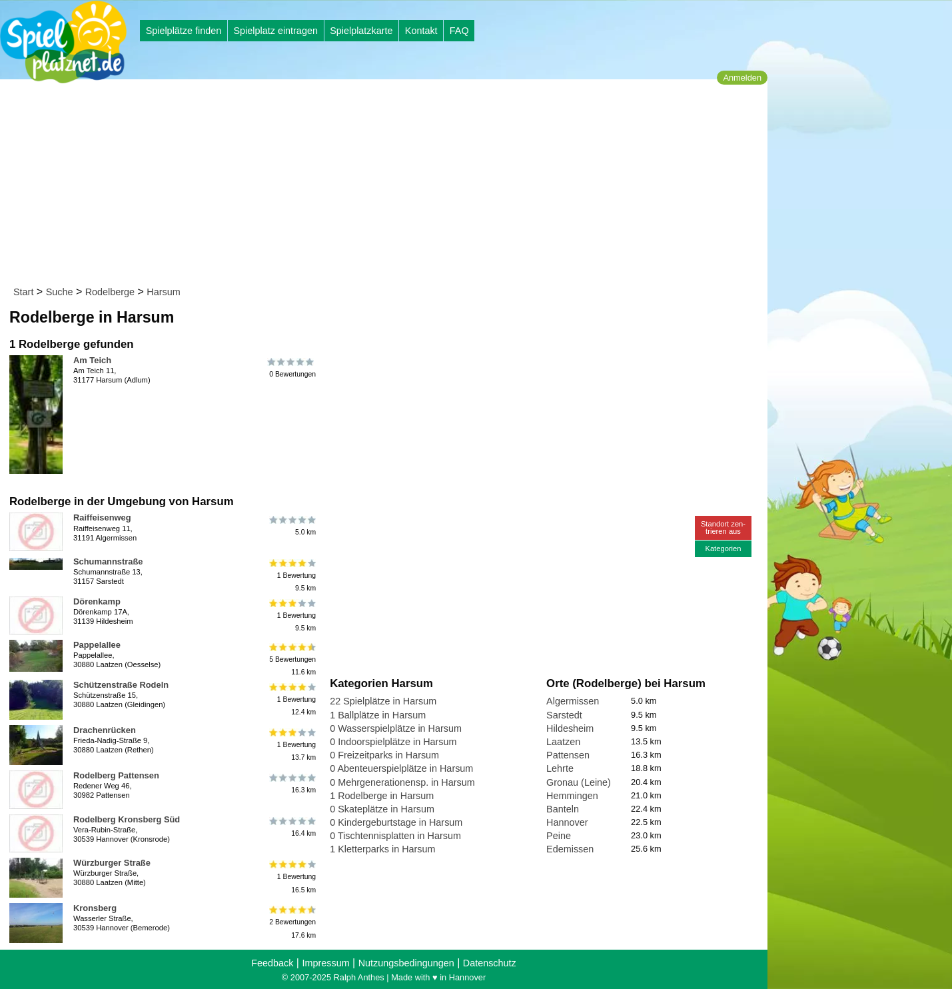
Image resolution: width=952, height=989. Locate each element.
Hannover (567, 822)
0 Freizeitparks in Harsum (384, 755)
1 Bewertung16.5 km (291, 876)
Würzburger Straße (112, 863)
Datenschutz (489, 963)
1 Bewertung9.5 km (291, 575)
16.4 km (291, 827)
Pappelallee (97, 645)
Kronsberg (95, 908)
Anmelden (742, 78)
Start (23, 292)
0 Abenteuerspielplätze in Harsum (401, 768)
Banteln (562, 809)
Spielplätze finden (184, 30)
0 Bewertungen (291, 368)
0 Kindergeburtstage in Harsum (396, 822)
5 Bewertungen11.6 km (291, 658)
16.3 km (291, 783)
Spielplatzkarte (361, 30)
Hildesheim (570, 728)
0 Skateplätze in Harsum (382, 809)
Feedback (272, 963)
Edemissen (570, 849)
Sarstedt (564, 715)
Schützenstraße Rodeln (121, 685)
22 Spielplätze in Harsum (383, 701)
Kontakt (421, 30)
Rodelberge (110, 292)
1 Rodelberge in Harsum (382, 795)
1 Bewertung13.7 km (291, 744)
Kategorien (723, 548)
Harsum (163, 292)
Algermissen (572, 701)
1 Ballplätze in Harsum (378, 715)
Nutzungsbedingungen (406, 963)
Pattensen (568, 755)
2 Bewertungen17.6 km (291, 922)
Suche (59, 292)
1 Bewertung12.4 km (291, 698)
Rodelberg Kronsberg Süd (126, 819)
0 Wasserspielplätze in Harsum (396, 728)
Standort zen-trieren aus (723, 527)
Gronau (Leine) (578, 782)
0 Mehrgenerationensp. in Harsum (402, 782)
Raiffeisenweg (102, 517)
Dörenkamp (97, 601)
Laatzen (563, 741)
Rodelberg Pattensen (116, 775)
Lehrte (560, 768)
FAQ (459, 30)
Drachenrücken (104, 730)
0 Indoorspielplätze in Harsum (393, 741)
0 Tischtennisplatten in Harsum (395, 835)
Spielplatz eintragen (275, 30)
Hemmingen (572, 795)
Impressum (325, 963)
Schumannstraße (108, 561)
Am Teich (92, 360)
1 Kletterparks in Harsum (382, 849)
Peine (558, 835)
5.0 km (291, 525)
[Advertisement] (388, 185)
